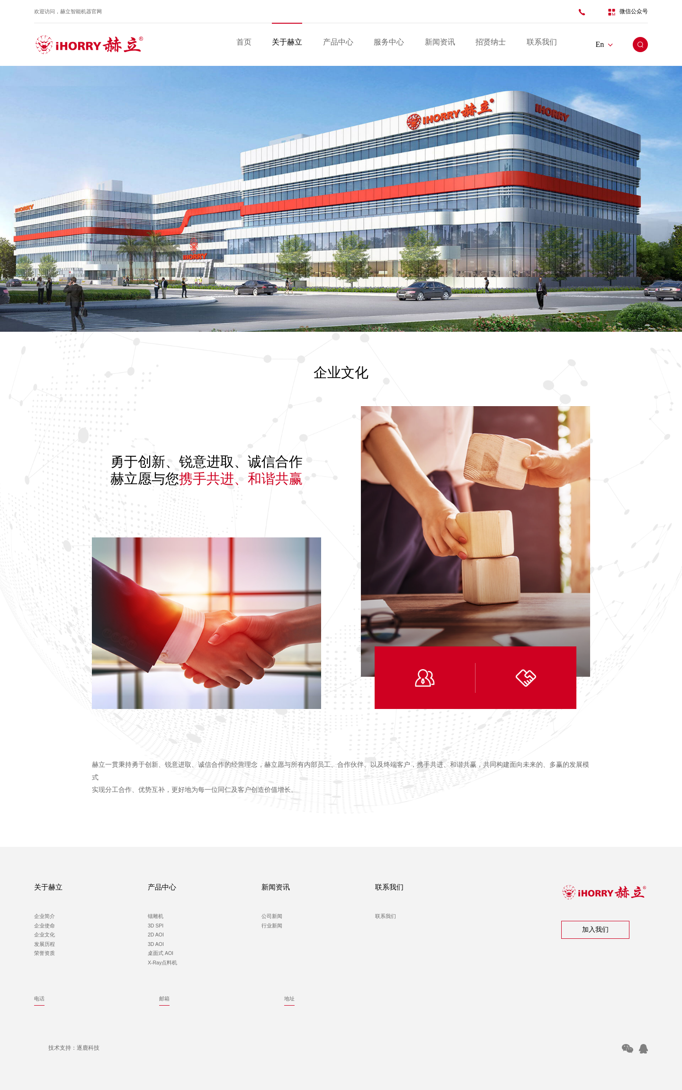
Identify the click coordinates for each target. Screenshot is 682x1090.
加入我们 (595, 929)
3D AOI (156, 944)
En (604, 44)
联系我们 (542, 42)
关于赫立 (287, 42)
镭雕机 (155, 916)
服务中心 (389, 42)
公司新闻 (271, 916)
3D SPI (155, 925)
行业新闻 (271, 925)
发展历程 (44, 944)
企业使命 (44, 925)
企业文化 (44, 934)
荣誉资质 (44, 953)
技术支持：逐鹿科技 (73, 1048)
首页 (243, 42)
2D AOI (156, 934)
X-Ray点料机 (162, 962)
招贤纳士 (491, 42)
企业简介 (44, 916)
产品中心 (338, 42)
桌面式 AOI (160, 953)
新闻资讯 (440, 42)
